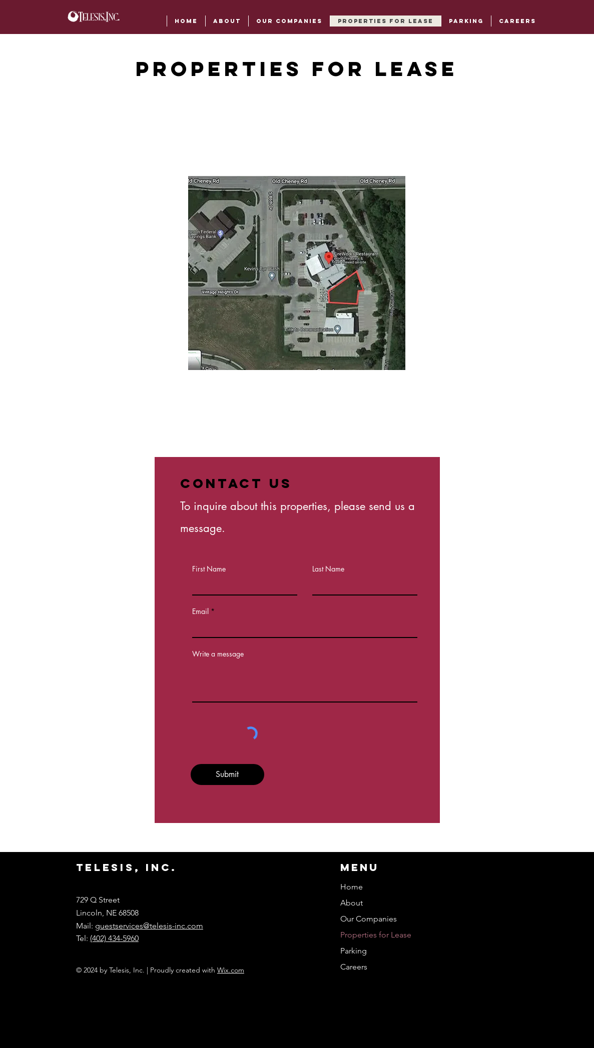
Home (351, 887)
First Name (209, 569)
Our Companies (368, 919)
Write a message (218, 654)
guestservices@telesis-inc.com (149, 925)
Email (200, 611)
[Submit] (227, 774)
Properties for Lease (375, 935)
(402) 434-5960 (114, 938)
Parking (353, 951)
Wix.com (230, 970)
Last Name (328, 569)
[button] (466, 21)
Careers (353, 967)
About (351, 903)
